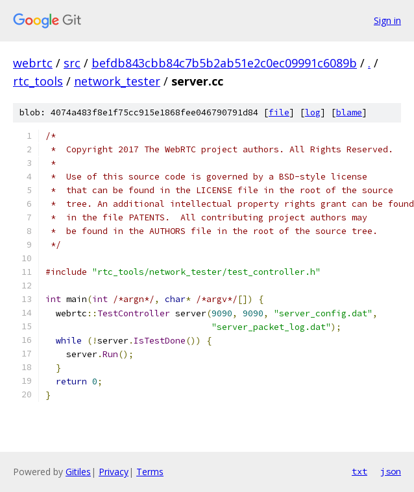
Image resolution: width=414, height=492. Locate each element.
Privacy (113, 471)
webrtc (33, 63)
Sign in (387, 20)
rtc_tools (38, 81)
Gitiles (78, 471)
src (72, 63)
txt (359, 471)
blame (349, 112)
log (313, 112)
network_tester (117, 81)
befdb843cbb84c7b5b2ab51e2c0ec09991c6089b (224, 63)
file (279, 112)
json (390, 471)
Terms (150, 471)
